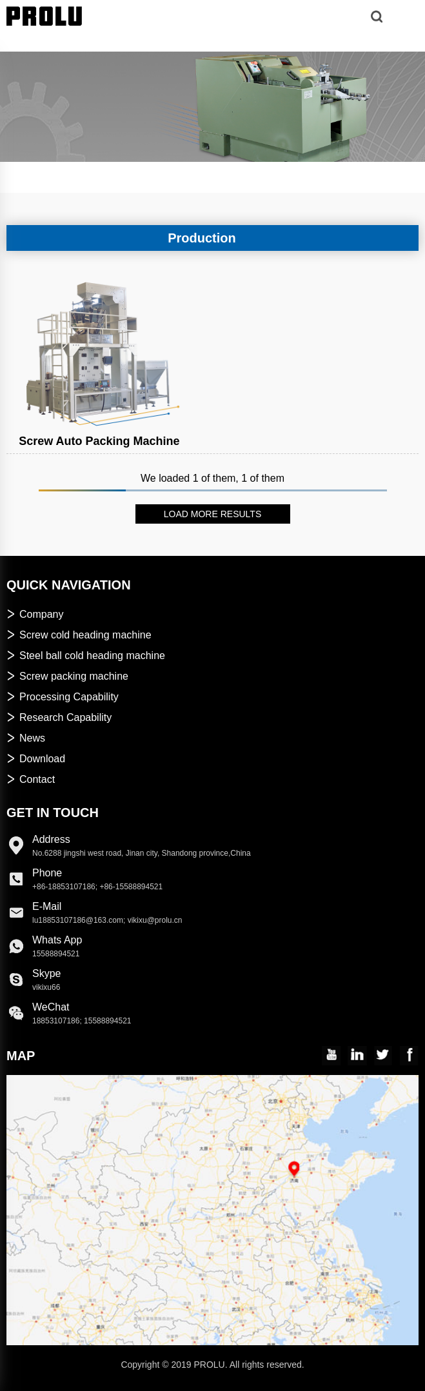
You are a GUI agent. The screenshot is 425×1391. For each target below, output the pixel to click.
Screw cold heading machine (79, 634)
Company (34, 614)
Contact (30, 779)
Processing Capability (62, 696)
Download (35, 758)
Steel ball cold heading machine (85, 655)
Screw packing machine (67, 676)
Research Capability (59, 717)
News (25, 738)
